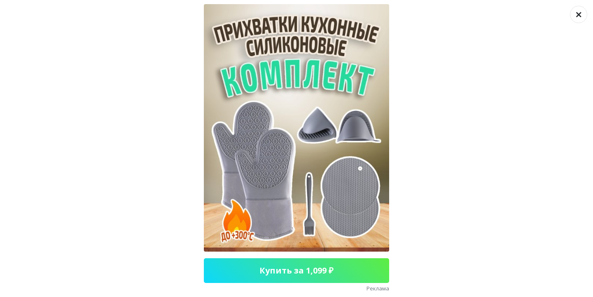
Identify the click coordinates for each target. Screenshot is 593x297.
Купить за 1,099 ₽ (296, 270)
